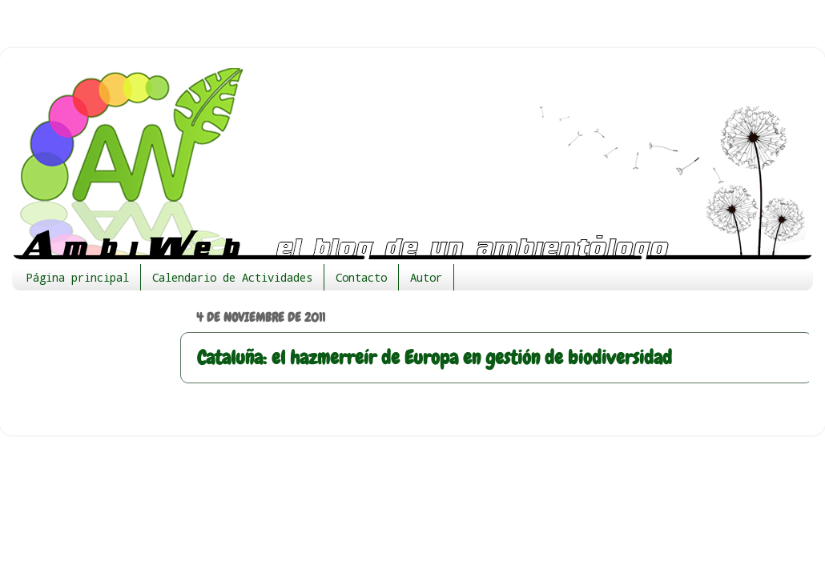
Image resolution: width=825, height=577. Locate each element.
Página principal (77, 277)
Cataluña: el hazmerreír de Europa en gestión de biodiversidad (434, 357)
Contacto (361, 277)
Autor (426, 277)
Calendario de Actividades (232, 277)
